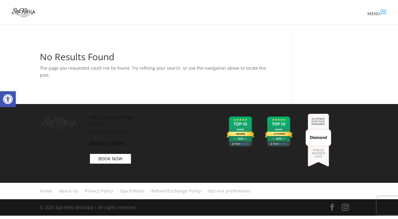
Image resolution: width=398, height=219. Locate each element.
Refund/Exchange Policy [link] (176, 191)
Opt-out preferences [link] (229, 191)
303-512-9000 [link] (107, 143)
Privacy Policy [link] (99, 191)
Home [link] (46, 191)
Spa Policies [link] (132, 191)
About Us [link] (68, 191)
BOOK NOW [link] (110, 159)
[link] (8, 99)
